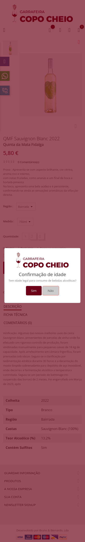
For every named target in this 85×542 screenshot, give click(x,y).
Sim (34, 290)
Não (51, 290)
